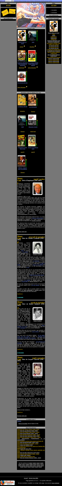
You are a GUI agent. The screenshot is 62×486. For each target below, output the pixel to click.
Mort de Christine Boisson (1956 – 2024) (30, 457)
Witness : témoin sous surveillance (22, 168)
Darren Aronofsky (22, 423)
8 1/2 (28, 267)
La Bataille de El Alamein (53, 51)
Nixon (43, 345)
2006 (20, 464)
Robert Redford (37, 321)
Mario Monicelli (21, 253)
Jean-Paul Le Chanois (23, 219)
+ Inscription (54, 10)
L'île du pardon (35, 285)
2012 (42, 464)
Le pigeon (25, 252)
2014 (23, 465)
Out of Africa (35, 331)
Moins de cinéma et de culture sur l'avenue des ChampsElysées (31, 447)
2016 (31, 465)
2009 (31, 464)
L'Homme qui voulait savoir (54, 49)
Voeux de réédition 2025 (26, 445)
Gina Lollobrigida (28, 290)
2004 (38, 463)
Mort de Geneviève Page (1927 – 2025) (30, 437)
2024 (36, 467)
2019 (42, 465)
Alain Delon (26, 261)
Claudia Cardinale (36, 220)
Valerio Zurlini (25, 264)
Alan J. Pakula (29, 343)
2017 (34, 465)
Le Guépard (36, 261)
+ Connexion (53, 12)
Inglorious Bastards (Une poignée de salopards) (53, 41)
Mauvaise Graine (33, 127)
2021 (25, 467)
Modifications (44, 0)
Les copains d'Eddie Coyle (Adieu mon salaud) (53, 44)
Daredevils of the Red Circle (22, 148)
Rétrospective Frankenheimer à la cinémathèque (31, 439)
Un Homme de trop (54, 45)
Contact (50, 0)
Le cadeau (27, 280)
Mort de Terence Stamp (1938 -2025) (29, 429)
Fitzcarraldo (25, 281)
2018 (38, 465)
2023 (33, 467)
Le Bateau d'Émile (22, 106)
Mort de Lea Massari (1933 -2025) (29, 431)
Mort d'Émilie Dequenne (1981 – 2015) (30, 434)
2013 (20, 465)
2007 (23, 464)
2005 (41, 463)
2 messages (20, 352)
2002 (30, 463)
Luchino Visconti (21, 266)
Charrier (19, 388)
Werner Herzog (34, 281)
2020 (22, 467)
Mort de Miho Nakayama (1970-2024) (29, 452)
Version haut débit (33, 478)
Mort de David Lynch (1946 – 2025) (29, 443)
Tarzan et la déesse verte (33, 148)
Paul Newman (26, 313)
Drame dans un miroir (53, 33)
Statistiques (38, 0)
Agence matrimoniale (53, 58)
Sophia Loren (38, 290)
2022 (29, 467)
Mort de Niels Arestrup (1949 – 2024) (29, 454)
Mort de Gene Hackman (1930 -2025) (29, 436)
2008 (27, 464)
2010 (34, 464)
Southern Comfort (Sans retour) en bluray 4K (31, 441)
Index (20, 0)
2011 (38, 464)
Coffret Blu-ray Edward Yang (27, 456)
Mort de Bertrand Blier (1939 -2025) (29, 442)
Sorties (24, 0)
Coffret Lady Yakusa (25, 455)
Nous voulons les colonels (53, 57)
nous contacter (55, 483)
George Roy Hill (37, 326)
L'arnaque (22, 328)
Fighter (19, 421)
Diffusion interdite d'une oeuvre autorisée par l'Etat (31, 450)
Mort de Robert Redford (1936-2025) (54, 53)
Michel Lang (36, 280)
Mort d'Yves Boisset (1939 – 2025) (29, 433)
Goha (22, 250)
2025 (40, 467)
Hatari (53, 35)
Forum (28, 0)
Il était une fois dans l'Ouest (36, 275)
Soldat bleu (54, 39)
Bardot (27, 399)
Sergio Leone (30, 273)
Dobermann (54, 36)
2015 (27, 465)
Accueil (16, 0)
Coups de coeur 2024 (25, 448)
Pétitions (32, 0)
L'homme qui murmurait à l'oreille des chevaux (31, 337)
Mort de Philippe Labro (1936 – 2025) (29, 432)
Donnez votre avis (22, 231)
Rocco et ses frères (38, 264)
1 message (20, 297)
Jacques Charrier (37, 377)
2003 (34, 463)
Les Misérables (33, 107)
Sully (53, 34)
